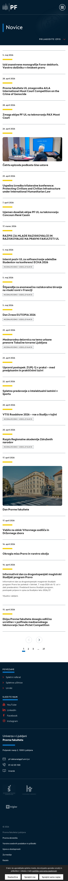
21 (44, 649)
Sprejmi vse (29, 877)
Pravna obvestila (10, 838)
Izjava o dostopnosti (12, 849)
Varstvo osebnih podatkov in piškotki (19, 844)
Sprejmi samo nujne (51, 877)
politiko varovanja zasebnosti (44, 871)
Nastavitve (13, 877)
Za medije (7, 855)
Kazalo (5, 860)
